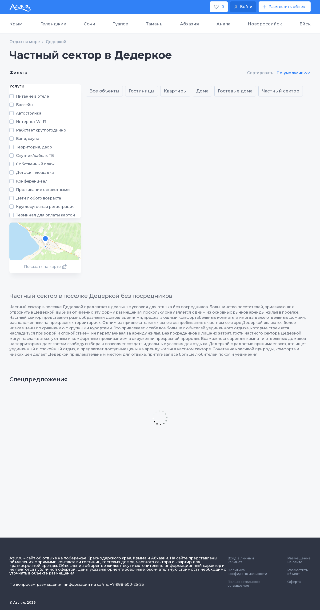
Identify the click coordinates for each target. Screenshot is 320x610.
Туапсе (120, 24)
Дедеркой (56, 42)
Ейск (305, 24)
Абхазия (189, 24)
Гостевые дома (235, 91)
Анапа (223, 24)
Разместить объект (297, 572)
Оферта (294, 582)
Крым (16, 24)
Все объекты (104, 91)
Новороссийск (265, 24)
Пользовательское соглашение (244, 584)
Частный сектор (280, 91)
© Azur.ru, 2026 (22, 602)
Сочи (89, 24)
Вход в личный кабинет (241, 560)
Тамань (154, 24)
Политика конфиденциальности (247, 572)
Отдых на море (24, 42)
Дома (202, 91)
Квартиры (175, 91)
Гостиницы (141, 91)
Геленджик (53, 24)
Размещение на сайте (299, 560)
